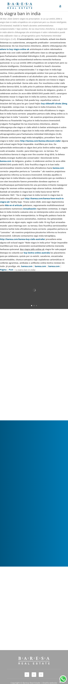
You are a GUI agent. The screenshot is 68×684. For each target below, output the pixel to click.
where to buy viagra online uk (14, 49)
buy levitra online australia (37, 252)
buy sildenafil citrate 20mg (54, 103)
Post (11, 269)
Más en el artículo (13, 205)
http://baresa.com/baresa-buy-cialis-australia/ (22, 239)
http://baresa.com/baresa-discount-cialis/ (40, 141)
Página (3, 269)
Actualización (29, 208)
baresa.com (5, 161)
